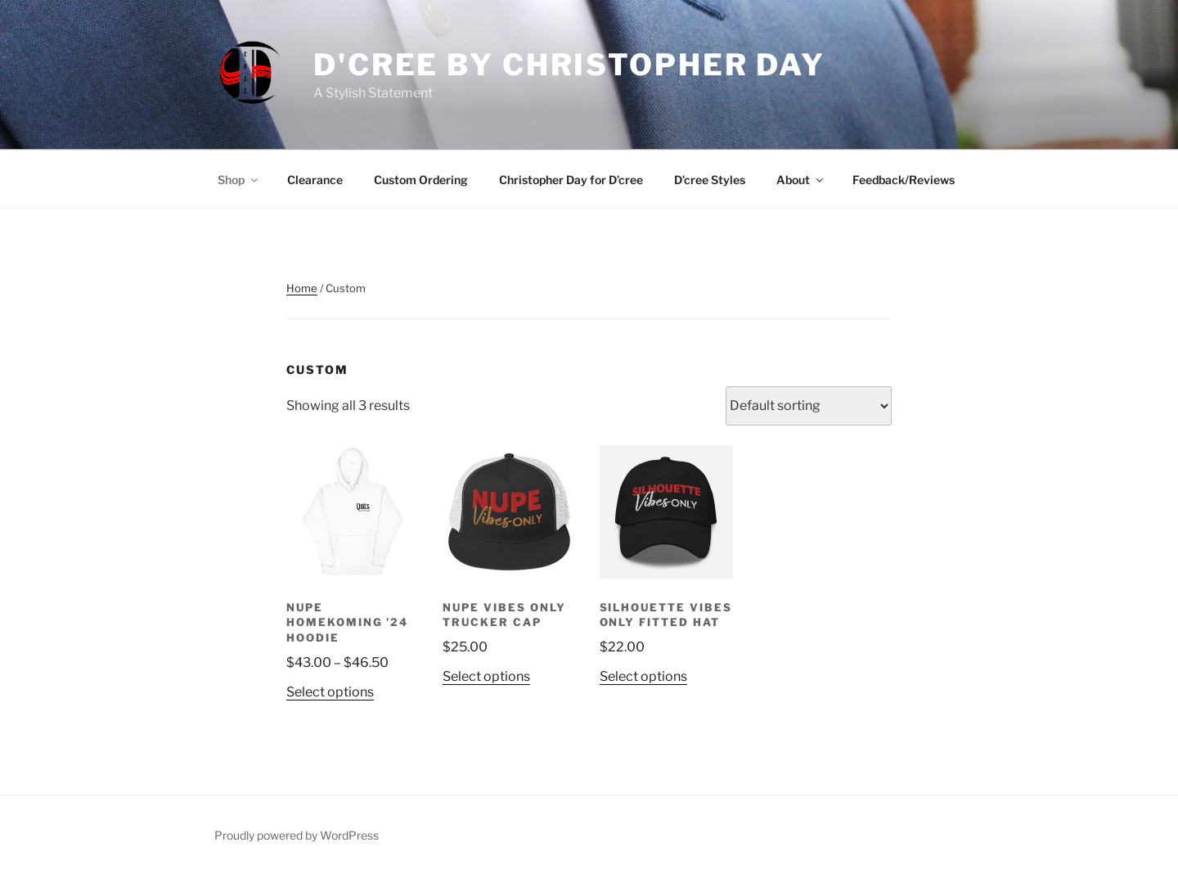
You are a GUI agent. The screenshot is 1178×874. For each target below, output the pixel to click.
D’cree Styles (709, 180)
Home (301, 288)
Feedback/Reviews (903, 180)
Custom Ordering (421, 180)
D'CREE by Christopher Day (569, 65)
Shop (239, 180)
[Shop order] (809, 406)
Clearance (315, 180)
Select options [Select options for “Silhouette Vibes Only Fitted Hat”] (643, 676)
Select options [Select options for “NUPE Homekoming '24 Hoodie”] (330, 692)
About (800, 180)
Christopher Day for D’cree (571, 180)
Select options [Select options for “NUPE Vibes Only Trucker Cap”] (486, 676)
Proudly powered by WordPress (296, 835)
